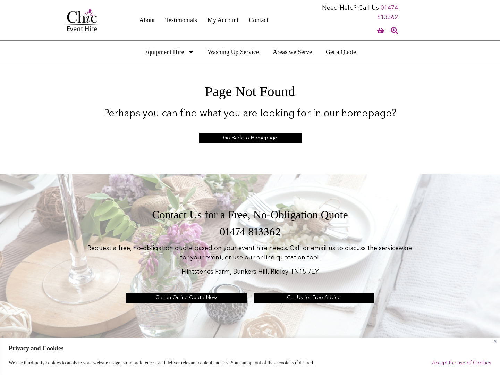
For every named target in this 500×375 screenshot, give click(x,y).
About (147, 20)
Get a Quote (341, 52)
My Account (223, 20)
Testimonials (181, 20)
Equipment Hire (169, 52)
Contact (258, 20)
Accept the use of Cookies (461, 362)
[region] (250, 356)
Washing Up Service (233, 52)
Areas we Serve (292, 52)
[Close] (495, 341)
